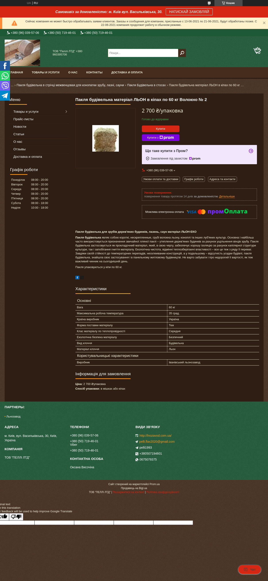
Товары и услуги (46, 72)
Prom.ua (155, 484)
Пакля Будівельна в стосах (146, 85)
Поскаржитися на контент (128, 492)
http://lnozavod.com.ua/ (155, 435)
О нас (72, 72)
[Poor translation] (16, 516)
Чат (250, 569)
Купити (160, 128)
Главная (16, 72)
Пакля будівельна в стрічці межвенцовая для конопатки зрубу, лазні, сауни (70, 85)
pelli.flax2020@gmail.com (157, 441)
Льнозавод (13, 416)
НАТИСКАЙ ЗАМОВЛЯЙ (189, 12)
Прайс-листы (23, 119)
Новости (19, 126)
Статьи (18, 134)
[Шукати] (182, 53)
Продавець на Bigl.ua (134, 488)
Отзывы (19, 149)
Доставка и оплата (127, 72)
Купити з (160, 138)
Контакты (94, 72)
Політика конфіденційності (163, 492)
